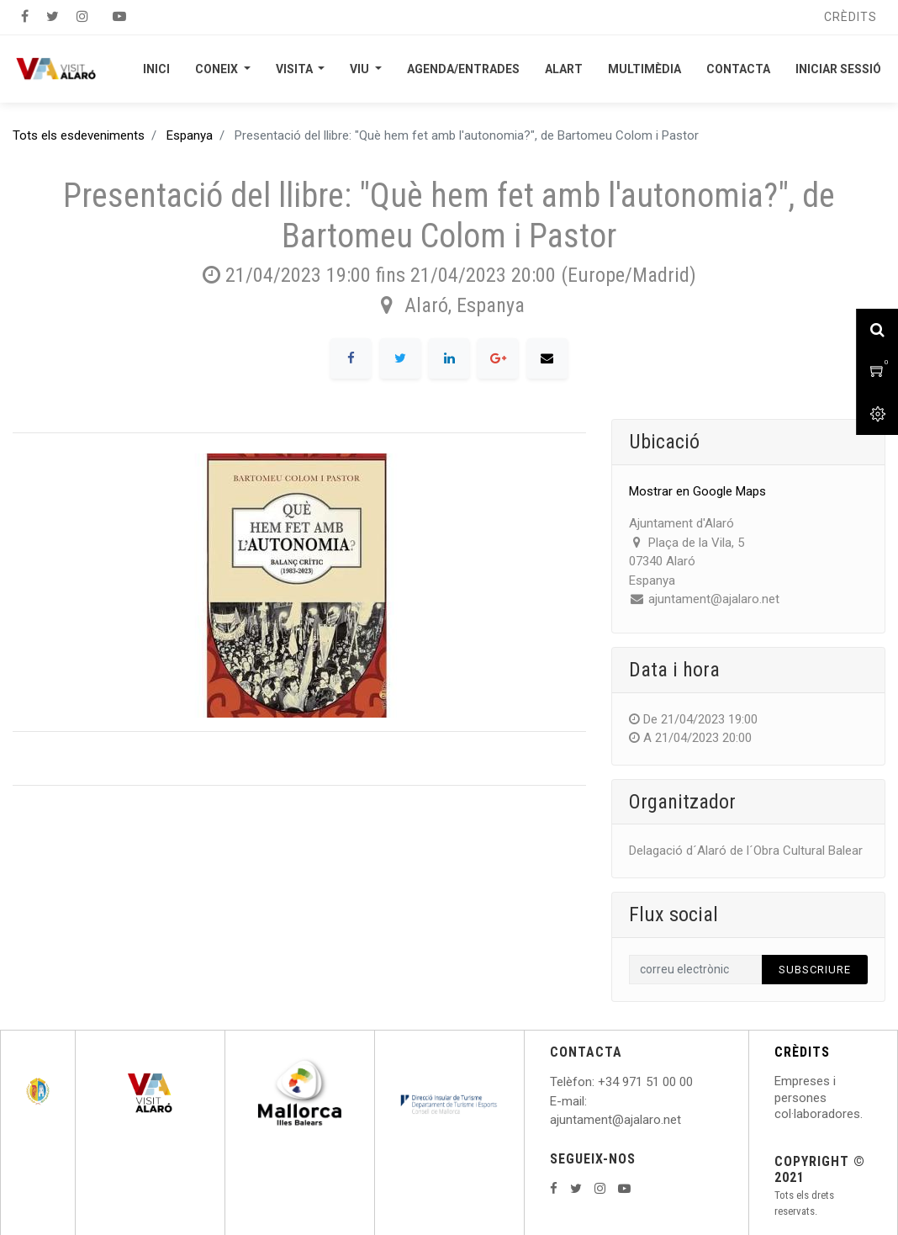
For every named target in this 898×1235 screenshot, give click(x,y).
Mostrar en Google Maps (697, 491)
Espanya (189, 135)
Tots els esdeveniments (79, 135)
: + (598, 1081)
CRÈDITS (802, 1052)
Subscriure (815, 969)
